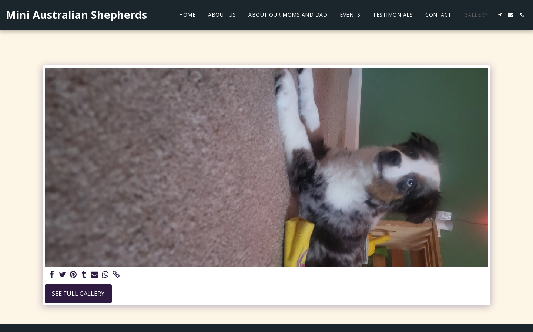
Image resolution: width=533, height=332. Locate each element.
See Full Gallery (78, 293)
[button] (500, 14)
